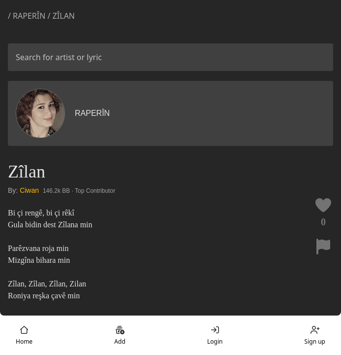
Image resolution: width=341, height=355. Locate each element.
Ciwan (29, 190)
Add (119, 335)
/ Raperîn (28, 15)
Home (24, 335)
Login (214, 335)
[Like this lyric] (323, 205)
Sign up (315, 335)
